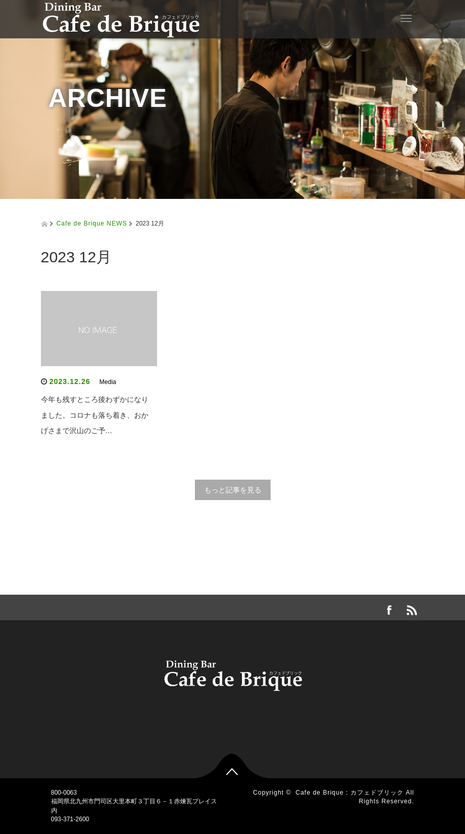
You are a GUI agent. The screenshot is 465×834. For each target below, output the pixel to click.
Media (107, 382)
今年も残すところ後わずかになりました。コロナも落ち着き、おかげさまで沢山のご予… (94, 415)
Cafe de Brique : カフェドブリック (350, 792)
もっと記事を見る (232, 490)
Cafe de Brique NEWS (91, 223)
